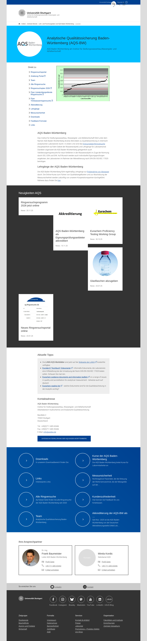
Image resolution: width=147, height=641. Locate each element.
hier (59, 179)
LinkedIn (55, 585)
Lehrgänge (35, 107)
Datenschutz (52, 621)
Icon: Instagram (62, 597)
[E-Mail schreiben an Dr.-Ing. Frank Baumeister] (50, 568)
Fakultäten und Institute (113, 618)
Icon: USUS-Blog (109, 597)
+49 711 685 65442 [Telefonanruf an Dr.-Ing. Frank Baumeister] (53, 564)
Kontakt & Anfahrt (82, 618)
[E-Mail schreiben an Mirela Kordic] (106, 568)
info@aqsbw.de (49, 430)
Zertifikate (51, 627)
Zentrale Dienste (31, 23)
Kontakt (88, 585)
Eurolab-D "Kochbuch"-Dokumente (56, 367)
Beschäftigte (24, 621)
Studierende (23, 618)
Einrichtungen (109, 621)
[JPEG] (83, 82)
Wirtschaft (23, 627)
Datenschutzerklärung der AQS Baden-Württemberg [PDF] (64, 437)
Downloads (35, 115)
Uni (105, 2)
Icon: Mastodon (81, 597)
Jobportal (79, 624)
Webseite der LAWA (87, 360)
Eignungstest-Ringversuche (94, 142)
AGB (49, 630)
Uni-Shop (79, 630)
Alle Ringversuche (38, 83)
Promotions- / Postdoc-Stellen (87, 627)
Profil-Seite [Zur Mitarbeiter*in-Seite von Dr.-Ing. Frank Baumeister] (49, 560)
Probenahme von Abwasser (98, 170)
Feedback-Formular (39, 119)
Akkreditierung (36, 103)
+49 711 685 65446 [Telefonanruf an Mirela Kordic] (110, 564)
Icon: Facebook (53, 597)
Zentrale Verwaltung (112, 624)
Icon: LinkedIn (99, 597)
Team (33, 79)
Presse (78, 621)
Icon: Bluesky (71, 597)
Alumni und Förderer (27, 624)
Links (33, 123)
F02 (120, 2)
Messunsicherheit (38, 111)
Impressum (51, 618)
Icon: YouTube (90, 597)
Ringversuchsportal (38, 71)
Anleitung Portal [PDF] (37, 75)
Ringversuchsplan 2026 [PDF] (40, 87)
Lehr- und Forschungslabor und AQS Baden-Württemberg (55, 23)
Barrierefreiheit (53, 624)
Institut (22, 23)
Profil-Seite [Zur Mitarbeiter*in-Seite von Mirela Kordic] (106, 560)
